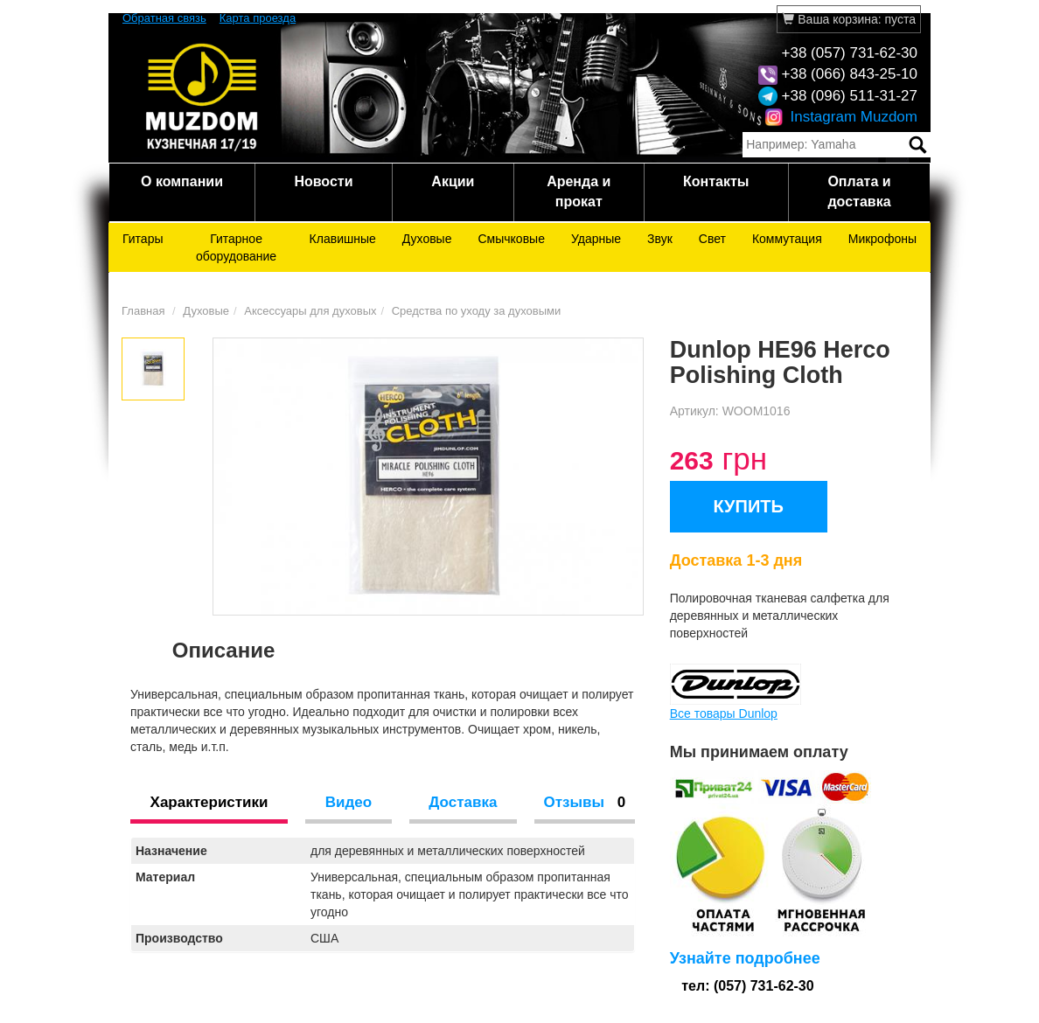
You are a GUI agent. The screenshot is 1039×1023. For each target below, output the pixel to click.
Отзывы (584, 802)
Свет (712, 239)
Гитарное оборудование (236, 247)
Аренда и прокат (578, 191)
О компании (182, 181)
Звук (660, 239)
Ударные (596, 239)
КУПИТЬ (748, 506)
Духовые (427, 239)
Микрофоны (882, 239)
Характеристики (209, 802)
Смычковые (511, 239)
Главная (143, 310)
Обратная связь (164, 17)
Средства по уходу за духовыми (476, 310)
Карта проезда (258, 17)
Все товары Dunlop (724, 713)
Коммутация (787, 239)
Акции (452, 181)
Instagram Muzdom (840, 116)
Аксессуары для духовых (310, 310)
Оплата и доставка (858, 191)
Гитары (143, 239)
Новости (323, 181)
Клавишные (343, 239)
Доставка (463, 802)
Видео (348, 802)
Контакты (716, 181)
